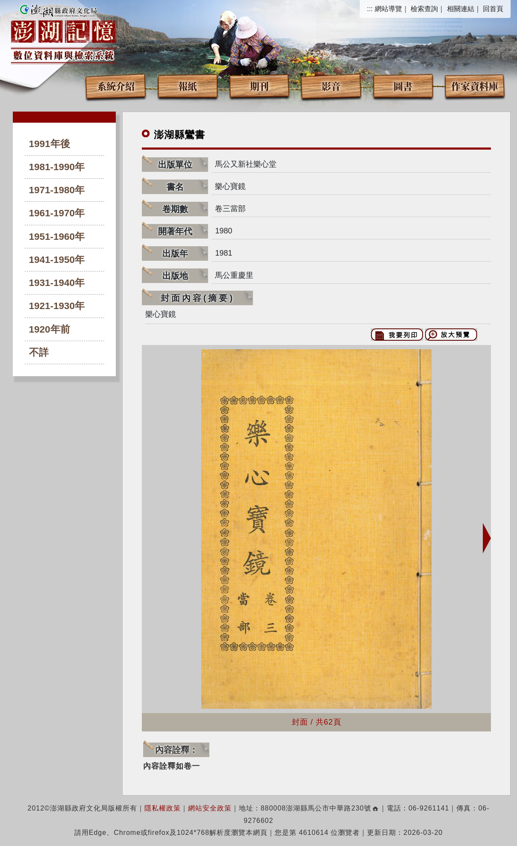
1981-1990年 (57, 167)
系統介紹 (116, 85)
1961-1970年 (57, 213)
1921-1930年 (57, 306)
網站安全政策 (210, 808)
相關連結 (460, 8)
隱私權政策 (162, 808)
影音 (331, 85)
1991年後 (49, 144)
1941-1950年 (57, 259)
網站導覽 (388, 8)
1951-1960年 (57, 236)
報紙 (187, 85)
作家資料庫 (474, 85)
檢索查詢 (424, 8)
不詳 (39, 352)
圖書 (403, 85)
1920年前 (49, 329)
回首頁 (493, 8)
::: (370, 8)
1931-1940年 (57, 282)
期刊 (259, 85)
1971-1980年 (57, 190)
